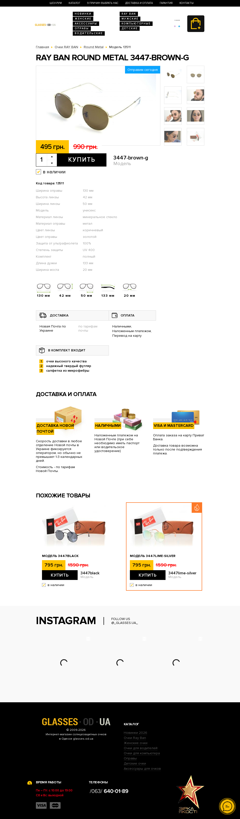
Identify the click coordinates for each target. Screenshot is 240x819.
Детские (130, 28)
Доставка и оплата (139, 3)
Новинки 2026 (135, 733)
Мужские (130, 18)
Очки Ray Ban (135, 738)
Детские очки (135, 763)
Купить (81, 159)
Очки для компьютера (142, 753)
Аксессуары (86, 23)
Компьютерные (136, 23)
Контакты (186, 3)
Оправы (82, 28)
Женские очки (135, 743)
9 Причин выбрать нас (102, 3)
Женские (83, 18)
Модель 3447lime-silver (152, 556)
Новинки (83, 13)
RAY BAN (129, 13)
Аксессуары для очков (142, 768)
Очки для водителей (140, 748)
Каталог (74, 3)
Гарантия (166, 3)
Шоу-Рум (56, 3)
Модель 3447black (60, 556)
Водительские (89, 33)
